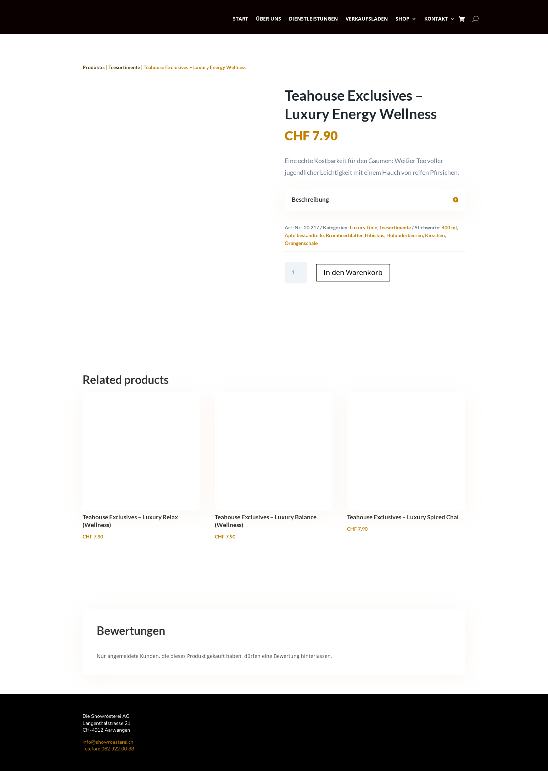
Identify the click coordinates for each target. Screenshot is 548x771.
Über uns (268, 18)
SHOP (402, 18)
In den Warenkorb (353, 272)
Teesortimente (124, 67)
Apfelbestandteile (304, 235)
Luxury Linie (363, 227)
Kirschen (435, 235)
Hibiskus (374, 235)
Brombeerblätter (344, 235)
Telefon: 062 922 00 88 (108, 748)
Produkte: (94, 67)
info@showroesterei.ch (108, 742)
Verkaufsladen (367, 18)
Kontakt (436, 18)
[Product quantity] (296, 272)
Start (240, 18)
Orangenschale (301, 243)
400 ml (449, 227)
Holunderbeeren (404, 235)
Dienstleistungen (313, 18)
